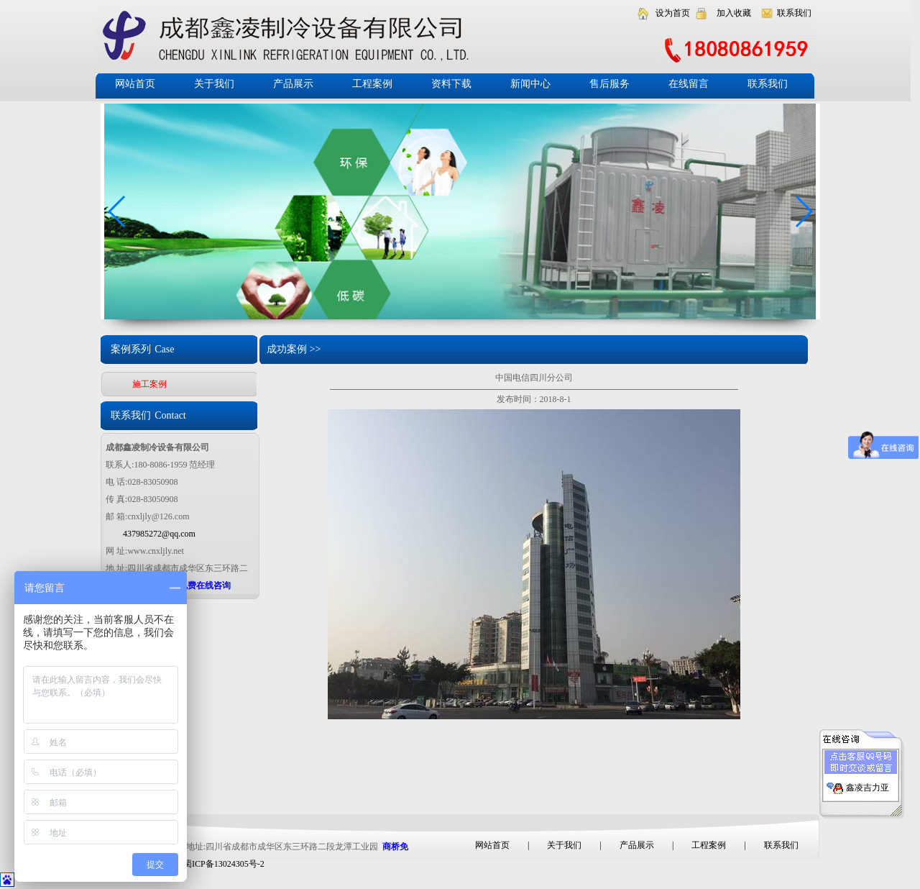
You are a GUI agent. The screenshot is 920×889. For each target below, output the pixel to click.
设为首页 (673, 13)
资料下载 (451, 83)
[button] (803, 211)
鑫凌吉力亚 (867, 784)
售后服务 (609, 83)
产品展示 (293, 83)
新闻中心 (530, 83)
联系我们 (794, 13)
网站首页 (135, 83)
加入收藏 (734, 13)
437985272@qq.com (159, 534)
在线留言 (688, 83)
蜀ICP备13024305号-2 (223, 864)
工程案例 (372, 83)
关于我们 (214, 83)
